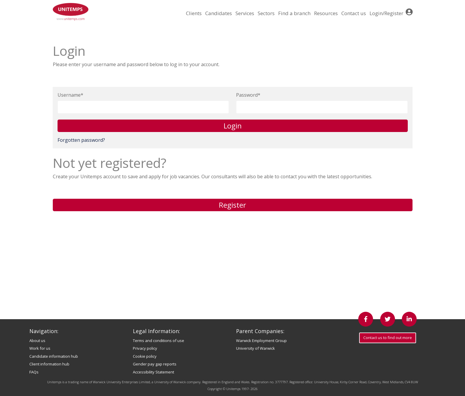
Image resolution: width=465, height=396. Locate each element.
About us (37, 340)
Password (247, 95)
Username (69, 95)
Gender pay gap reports (154, 364)
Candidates (218, 13)
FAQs (34, 372)
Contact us (353, 13)
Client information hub (49, 364)
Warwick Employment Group (261, 340)
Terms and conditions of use (158, 340)
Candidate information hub (53, 356)
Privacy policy (145, 348)
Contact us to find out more (387, 337)
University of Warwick (255, 348)
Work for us (39, 348)
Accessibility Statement (153, 372)
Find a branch (294, 13)
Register (232, 205)
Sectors (266, 13)
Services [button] (244, 13)
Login (233, 126)
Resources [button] (326, 13)
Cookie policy (145, 356)
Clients (194, 13)
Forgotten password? (81, 140)
